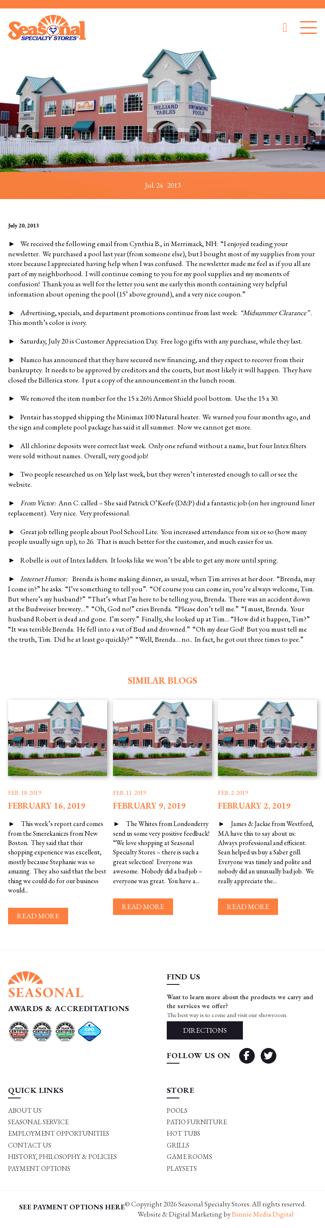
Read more (38, 915)
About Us (24, 1110)
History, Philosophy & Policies (62, 1156)
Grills (178, 1145)
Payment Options (39, 1168)
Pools (177, 1110)
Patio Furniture (197, 1121)
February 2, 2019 (254, 805)
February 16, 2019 (46, 805)
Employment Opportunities (58, 1133)
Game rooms (189, 1156)
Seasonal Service (38, 1121)
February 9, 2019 (149, 805)
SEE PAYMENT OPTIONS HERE (72, 1206)
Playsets (182, 1168)
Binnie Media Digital (263, 1214)
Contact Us (29, 1145)
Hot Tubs (183, 1133)
